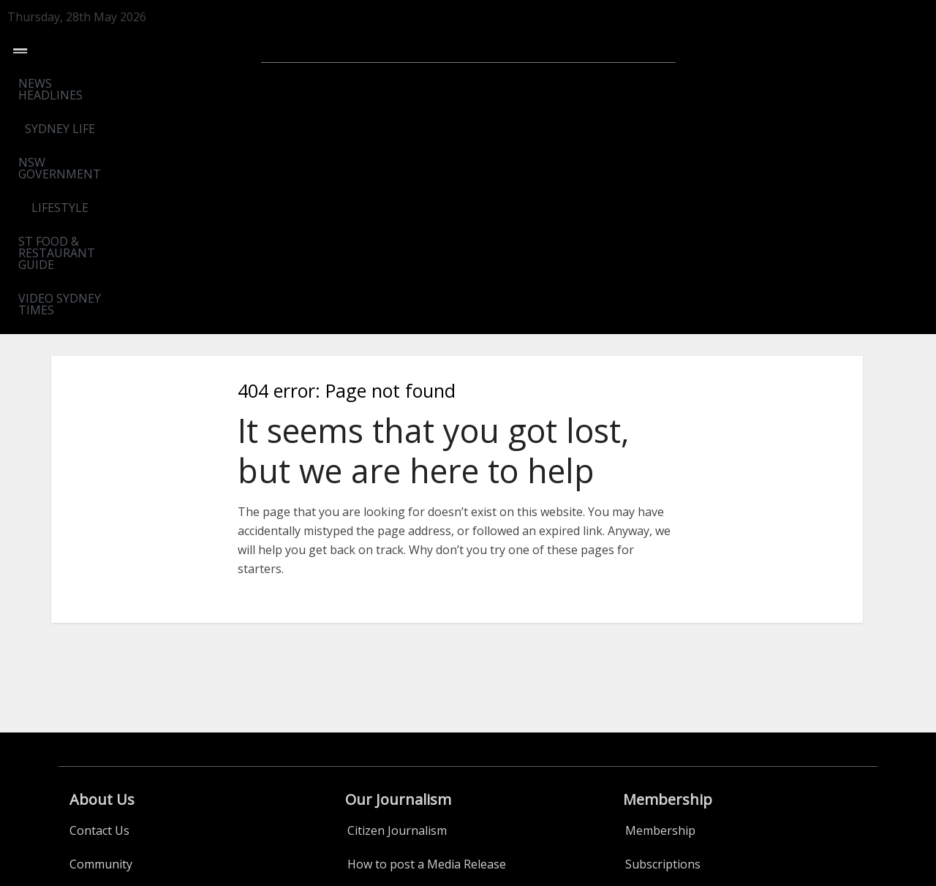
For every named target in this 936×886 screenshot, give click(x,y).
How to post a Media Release (426, 637)
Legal (84, 671)
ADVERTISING (385, 671)
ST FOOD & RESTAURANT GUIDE (611, 83)
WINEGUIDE (102, 738)
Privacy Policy (661, 705)
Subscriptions (663, 637)
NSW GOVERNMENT (364, 83)
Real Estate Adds (392, 772)
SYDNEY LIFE (251, 83)
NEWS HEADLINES (143, 83)
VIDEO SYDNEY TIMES (783, 83)
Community (100, 637)
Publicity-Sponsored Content (426, 705)
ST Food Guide (108, 705)
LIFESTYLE (470, 83)
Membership (660, 604)
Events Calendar (113, 772)
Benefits (648, 671)
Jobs (359, 738)
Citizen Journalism (397, 604)
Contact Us (99, 604)
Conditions (654, 738)
